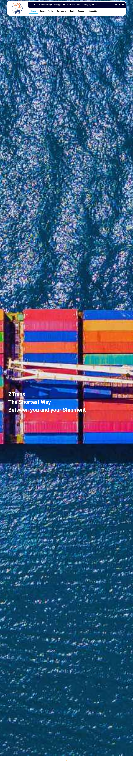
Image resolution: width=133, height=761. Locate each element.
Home (33, 11)
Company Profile (46, 11)
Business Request (77, 11)
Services (61, 11)
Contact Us (93, 11)
